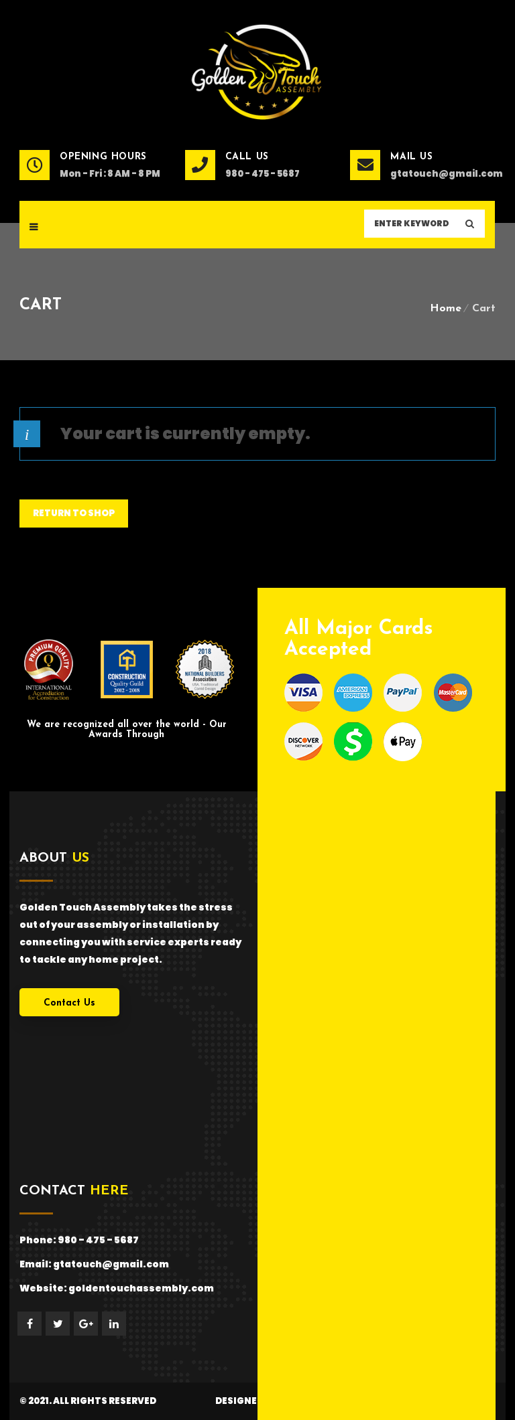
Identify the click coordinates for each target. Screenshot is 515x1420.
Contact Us (69, 1003)
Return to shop (74, 513)
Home (445, 308)
